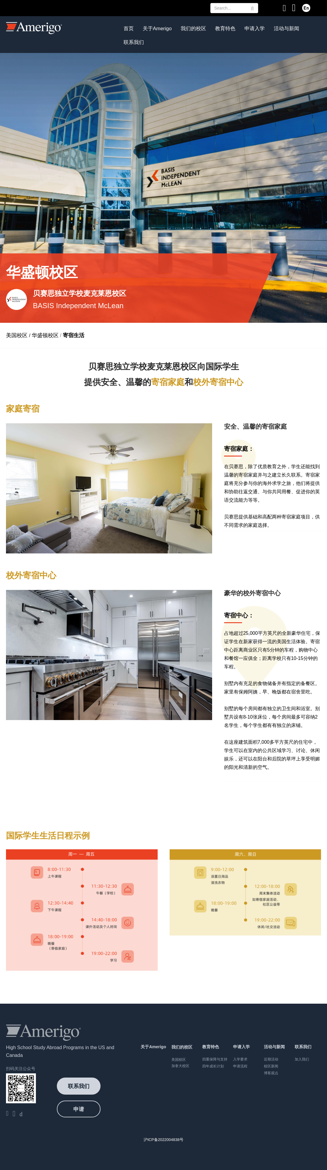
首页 (129, 28)
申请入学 (254, 28)
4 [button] (119, 538)
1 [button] (92, 538)
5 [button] (128, 538)
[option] (109, 488)
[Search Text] (234, 8)
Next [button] (201, 488)
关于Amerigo (157, 28)
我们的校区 (193, 28)
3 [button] (110, 538)
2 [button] (101, 538)
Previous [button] (17, 488)
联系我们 (134, 42)
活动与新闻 (286, 28)
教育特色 (225, 28)
